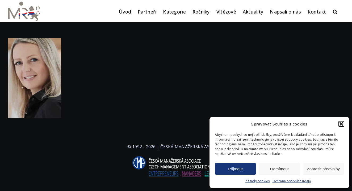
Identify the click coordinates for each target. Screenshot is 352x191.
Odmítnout (279, 169)
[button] (341, 124)
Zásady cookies (257, 181)
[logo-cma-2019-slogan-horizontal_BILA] (176, 156)
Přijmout (235, 169)
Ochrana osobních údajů (292, 181)
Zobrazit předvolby (323, 169)
